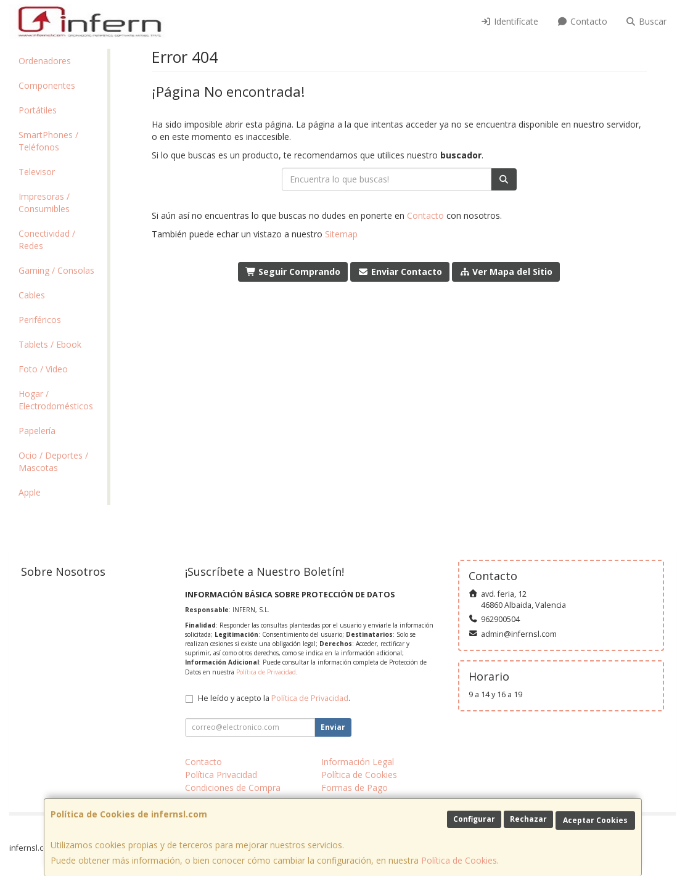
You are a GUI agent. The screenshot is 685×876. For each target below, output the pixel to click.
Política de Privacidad (266, 672)
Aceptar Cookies (595, 820)
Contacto (582, 21)
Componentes (46, 85)
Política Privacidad (221, 774)
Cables (31, 295)
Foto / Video (43, 369)
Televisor (36, 172)
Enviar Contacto (400, 271)
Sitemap (341, 234)
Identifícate (510, 21)
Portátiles (37, 110)
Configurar (474, 819)
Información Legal (357, 762)
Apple (29, 492)
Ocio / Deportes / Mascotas (53, 461)
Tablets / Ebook (49, 344)
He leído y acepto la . (274, 698)
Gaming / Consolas (56, 270)
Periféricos (39, 319)
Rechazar (528, 819)
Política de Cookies (459, 860)
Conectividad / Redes (46, 239)
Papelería (36, 430)
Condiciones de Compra (233, 787)
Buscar (646, 21)
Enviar (333, 727)
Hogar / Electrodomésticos (55, 400)
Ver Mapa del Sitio (506, 271)
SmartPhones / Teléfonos (48, 141)
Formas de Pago (354, 787)
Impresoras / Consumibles (44, 202)
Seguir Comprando (293, 271)
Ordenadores (44, 61)
